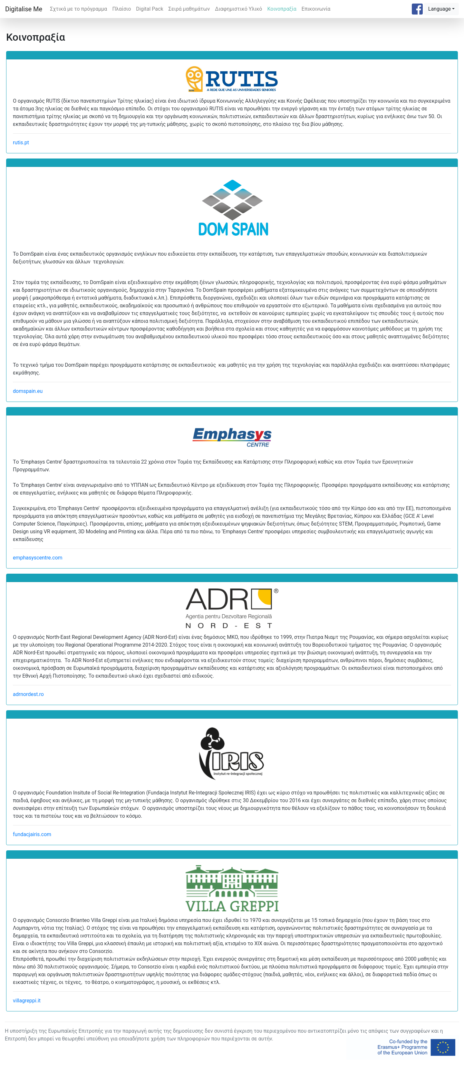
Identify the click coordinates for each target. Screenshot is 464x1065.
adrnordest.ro (28, 694)
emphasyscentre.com (38, 558)
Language (439, 9)
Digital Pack (149, 9)
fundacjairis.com (32, 834)
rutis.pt (21, 142)
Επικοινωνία (316, 9)
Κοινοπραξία (281, 9)
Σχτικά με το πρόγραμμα (78, 9)
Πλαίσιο (121, 9)
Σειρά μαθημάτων (189, 9)
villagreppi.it (27, 1001)
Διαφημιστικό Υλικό (238, 9)
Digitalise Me (23, 9)
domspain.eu (28, 391)
